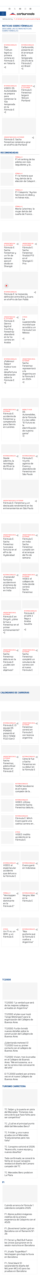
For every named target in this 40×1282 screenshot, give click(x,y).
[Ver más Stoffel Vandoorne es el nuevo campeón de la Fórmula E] (7, 789)
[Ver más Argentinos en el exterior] (27, 86)
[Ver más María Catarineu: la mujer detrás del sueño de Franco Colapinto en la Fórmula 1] (7, 212)
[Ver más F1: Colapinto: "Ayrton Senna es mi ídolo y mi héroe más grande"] (7, 195)
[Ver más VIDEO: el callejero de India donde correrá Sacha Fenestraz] (30, 567)
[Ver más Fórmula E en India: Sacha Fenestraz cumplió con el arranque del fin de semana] (30, 528)
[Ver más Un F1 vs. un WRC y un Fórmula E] (10, 922)
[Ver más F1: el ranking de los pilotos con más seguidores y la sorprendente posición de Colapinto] (7, 162)
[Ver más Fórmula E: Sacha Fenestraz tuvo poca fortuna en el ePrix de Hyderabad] (10, 528)
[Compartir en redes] (5, 67)
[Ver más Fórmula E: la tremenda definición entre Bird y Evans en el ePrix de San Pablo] (20, 280)
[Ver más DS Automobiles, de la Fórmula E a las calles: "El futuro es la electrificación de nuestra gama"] (30, 402)
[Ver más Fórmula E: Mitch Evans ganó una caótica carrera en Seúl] (7, 821)
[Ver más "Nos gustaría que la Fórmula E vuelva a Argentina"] (30, 922)
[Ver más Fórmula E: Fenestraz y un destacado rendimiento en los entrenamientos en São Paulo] (20, 489)
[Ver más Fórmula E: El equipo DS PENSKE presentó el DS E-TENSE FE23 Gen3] (10, 716)
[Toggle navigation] (3, 13)
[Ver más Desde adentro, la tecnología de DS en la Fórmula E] (10, 449)
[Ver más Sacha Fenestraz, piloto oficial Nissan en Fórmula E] (10, 749)
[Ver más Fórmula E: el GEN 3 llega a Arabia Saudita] (30, 604)
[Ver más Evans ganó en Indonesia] (30, 856)
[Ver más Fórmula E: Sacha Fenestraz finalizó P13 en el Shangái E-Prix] (29, 237)
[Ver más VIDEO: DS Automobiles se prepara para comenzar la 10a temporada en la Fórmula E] (10, 79)
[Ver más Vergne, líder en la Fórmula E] (30, 886)
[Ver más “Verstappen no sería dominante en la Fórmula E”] (10, 886)
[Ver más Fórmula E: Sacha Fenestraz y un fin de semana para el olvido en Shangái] (10, 237)
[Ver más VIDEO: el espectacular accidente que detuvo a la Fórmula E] (10, 856)
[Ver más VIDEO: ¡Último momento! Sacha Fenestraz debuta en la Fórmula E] (7, 805)
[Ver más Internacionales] (10, 45)
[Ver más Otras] (29, 317)
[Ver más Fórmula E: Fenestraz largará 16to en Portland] (28, 79)
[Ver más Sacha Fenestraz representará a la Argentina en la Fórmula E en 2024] (29, 352)
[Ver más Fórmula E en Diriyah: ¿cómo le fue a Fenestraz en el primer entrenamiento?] (11, 605)
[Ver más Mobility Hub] (29, 410)
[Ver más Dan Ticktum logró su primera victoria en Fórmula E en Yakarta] (10, 38)
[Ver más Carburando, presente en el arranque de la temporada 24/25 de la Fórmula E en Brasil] (28, 38)
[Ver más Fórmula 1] (27, 157)
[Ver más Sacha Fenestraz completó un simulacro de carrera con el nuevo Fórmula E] (30, 643)
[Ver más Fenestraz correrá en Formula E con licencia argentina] (30, 716)
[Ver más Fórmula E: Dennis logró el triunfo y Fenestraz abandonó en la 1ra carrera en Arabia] (10, 310)
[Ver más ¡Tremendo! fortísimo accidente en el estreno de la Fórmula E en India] (10, 567)
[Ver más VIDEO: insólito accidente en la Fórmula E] (7, 837)
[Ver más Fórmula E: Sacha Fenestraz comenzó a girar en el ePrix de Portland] (19, 126)
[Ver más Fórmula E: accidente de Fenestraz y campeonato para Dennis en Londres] (10, 402)
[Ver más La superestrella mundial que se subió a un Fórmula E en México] (29, 310)
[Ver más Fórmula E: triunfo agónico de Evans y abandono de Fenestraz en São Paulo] (30, 449)
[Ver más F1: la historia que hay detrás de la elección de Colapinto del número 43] (7, 179)
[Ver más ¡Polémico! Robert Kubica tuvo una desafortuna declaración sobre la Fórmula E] (10, 352)
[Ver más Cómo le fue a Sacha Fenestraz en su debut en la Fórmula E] (30, 749)
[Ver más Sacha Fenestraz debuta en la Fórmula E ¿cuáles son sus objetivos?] (10, 643)
